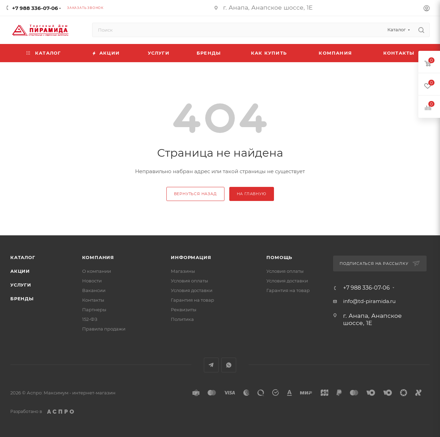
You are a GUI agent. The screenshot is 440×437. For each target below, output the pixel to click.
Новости (92, 280)
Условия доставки (191, 290)
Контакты (93, 300)
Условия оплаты (189, 280)
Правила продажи (103, 329)
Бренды (22, 298)
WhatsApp (228, 365)
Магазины (183, 271)
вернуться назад (195, 193)
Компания (98, 257)
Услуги (20, 285)
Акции (20, 271)
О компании (96, 271)
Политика (182, 319)
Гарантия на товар (192, 300)
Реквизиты (183, 309)
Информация (191, 257)
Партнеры (94, 309)
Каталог (22, 257)
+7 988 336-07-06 (35, 8)
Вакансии (94, 290)
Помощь (279, 257)
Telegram (211, 365)
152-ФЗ (89, 319)
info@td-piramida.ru (369, 301)
